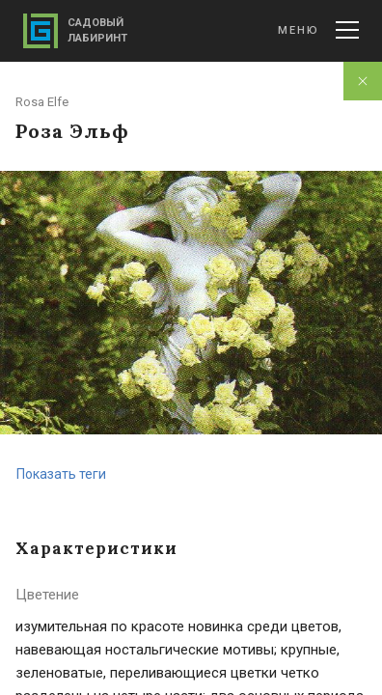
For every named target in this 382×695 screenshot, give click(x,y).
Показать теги (61, 474)
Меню (318, 30)
